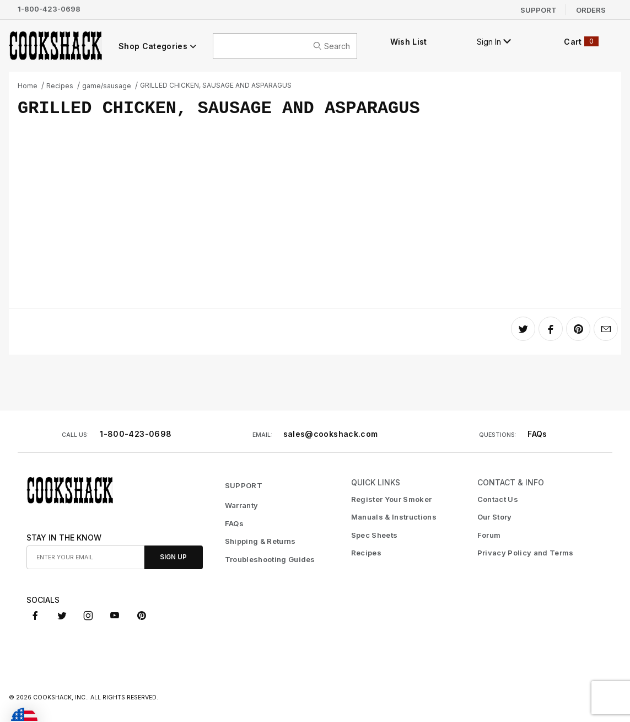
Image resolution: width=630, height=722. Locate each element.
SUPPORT (243, 485)
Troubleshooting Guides (270, 559)
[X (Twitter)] (62, 615)
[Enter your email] (85, 557)
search (332, 46)
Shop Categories (158, 46)
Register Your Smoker (391, 499)
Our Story (494, 516)
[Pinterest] (141, 615)
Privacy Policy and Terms (525, 552)
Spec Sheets (374, 535)
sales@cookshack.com (330, 433)
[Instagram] (88, 615)
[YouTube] (114, 615)
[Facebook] (35, 615)
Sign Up (173, 557)
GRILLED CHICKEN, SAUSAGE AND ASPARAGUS (216, 85)
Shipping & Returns (260, 541)
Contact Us (497, 499)
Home (27, 86)
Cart (581, 41)
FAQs (537, 433)
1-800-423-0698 (49, 8)
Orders (591, 9)
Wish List (408, 41)
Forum (489, 535)
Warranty (242, 505)
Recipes (59, 86)
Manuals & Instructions (394, 516)
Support (538, 9)
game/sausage (106, 86)
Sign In (494, 41)
